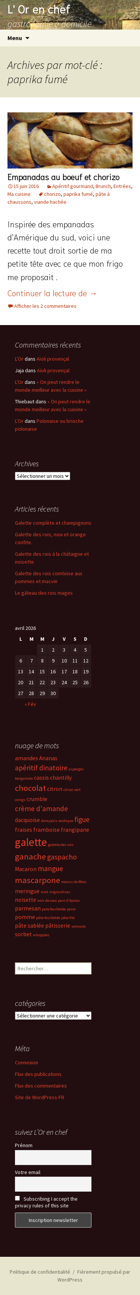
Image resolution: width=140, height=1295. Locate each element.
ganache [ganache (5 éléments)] (30, 856)
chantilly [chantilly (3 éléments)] (61, 777)
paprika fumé (78, 194)
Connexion (26, 1062)
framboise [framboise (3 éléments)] (46, 829)
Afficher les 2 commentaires (45, 306)
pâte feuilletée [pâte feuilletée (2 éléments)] (48, 917)
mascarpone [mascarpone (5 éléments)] (37, 880)
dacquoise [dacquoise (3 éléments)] (27, 820)
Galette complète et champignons (53, 522)
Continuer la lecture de (52, 292)
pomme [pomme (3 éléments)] (25, 917)
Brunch (103, 186)
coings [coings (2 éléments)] (20, 799)
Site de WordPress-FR (39, 1097)
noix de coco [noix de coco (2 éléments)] (47, 900)
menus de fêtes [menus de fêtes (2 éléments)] (74, 881)
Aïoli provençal (53, 358)
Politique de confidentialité (40, 1271)
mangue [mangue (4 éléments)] (50, 868)
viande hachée (50, 201)
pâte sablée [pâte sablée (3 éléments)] (29, 925)
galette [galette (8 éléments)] (31, 842)
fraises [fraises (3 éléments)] (23, 829)
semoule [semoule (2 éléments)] (78, 926)
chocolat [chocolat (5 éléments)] (30, 788)
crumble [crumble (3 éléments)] (37, 799)
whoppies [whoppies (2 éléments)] (41, 934)
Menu (14, 38)
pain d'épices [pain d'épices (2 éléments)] (69, 900)
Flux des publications (38, 1074)
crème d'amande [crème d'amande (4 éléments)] (41, 808)
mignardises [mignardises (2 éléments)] (59, 891)
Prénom (23, 1145)
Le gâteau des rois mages (44, 592)
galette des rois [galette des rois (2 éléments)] (61, 844)
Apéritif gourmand (72, 186)
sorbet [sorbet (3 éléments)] (23, 934)
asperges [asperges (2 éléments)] (76, 769)
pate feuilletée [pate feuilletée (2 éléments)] (54, 909)
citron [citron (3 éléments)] (54, 788)
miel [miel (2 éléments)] (44, 891)
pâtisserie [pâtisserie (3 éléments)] (57, 925)
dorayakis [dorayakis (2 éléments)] (49, 820)
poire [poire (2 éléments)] (71, 909)
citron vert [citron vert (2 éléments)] (72, 789)
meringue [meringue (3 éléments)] (27, 891)
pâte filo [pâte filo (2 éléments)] (68, 917)
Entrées (122, 186)
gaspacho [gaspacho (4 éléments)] (62, 856)
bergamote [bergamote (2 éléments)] (24, 778)
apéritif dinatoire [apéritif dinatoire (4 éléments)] (41, 767)
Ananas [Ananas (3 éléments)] (48, 758)
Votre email (27, 1172)
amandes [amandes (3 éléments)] (26, 758)
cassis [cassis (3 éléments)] (41, 777)
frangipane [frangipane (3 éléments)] (75, 829)
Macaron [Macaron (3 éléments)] (26, 869)
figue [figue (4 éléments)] (82, 819)
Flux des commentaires (41, 1085)
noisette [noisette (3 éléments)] (25, 899)
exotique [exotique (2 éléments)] (66, 820)
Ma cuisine (19, 194)
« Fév (30, 704)
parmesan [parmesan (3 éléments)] (28, 908)
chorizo (52, 194)
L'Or (19, 358)
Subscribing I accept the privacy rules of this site (46, 1202)
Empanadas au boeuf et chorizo (63, 176)
